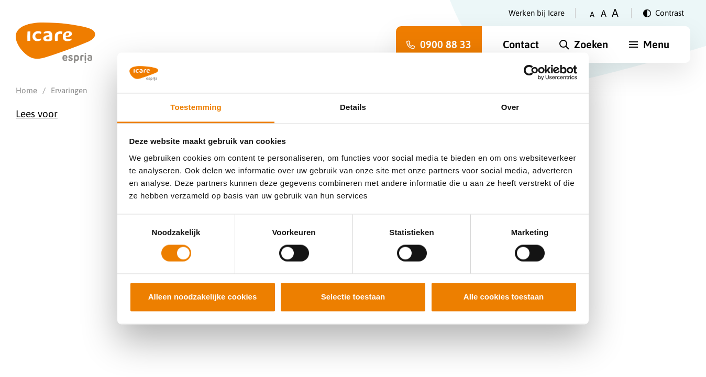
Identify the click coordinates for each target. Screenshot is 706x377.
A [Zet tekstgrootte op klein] (592, 14)
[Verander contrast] (663, 13)
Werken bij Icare (537, 12)
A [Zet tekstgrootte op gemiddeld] (603, 13)
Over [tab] (510, 107)
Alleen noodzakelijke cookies (202, 296)
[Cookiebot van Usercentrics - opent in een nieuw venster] (531, 73)
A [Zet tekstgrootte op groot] (615, 13)
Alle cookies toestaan (504, 296)
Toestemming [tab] (196, 107)
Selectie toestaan (353, 296)
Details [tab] (353, 107)
